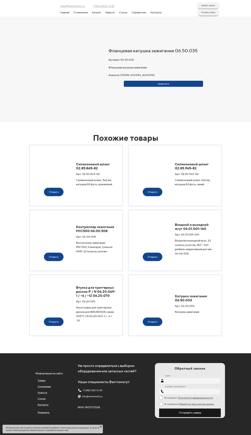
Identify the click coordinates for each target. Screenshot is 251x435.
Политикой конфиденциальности (195, 398)
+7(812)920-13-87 (104, 6)
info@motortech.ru (72, 6)
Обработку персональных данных (196, 404)
